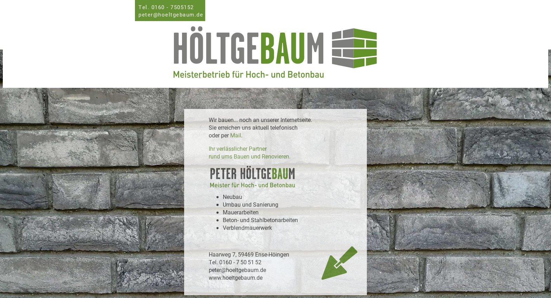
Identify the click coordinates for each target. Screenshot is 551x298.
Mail (235, 135)
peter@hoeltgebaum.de (170, 14)
